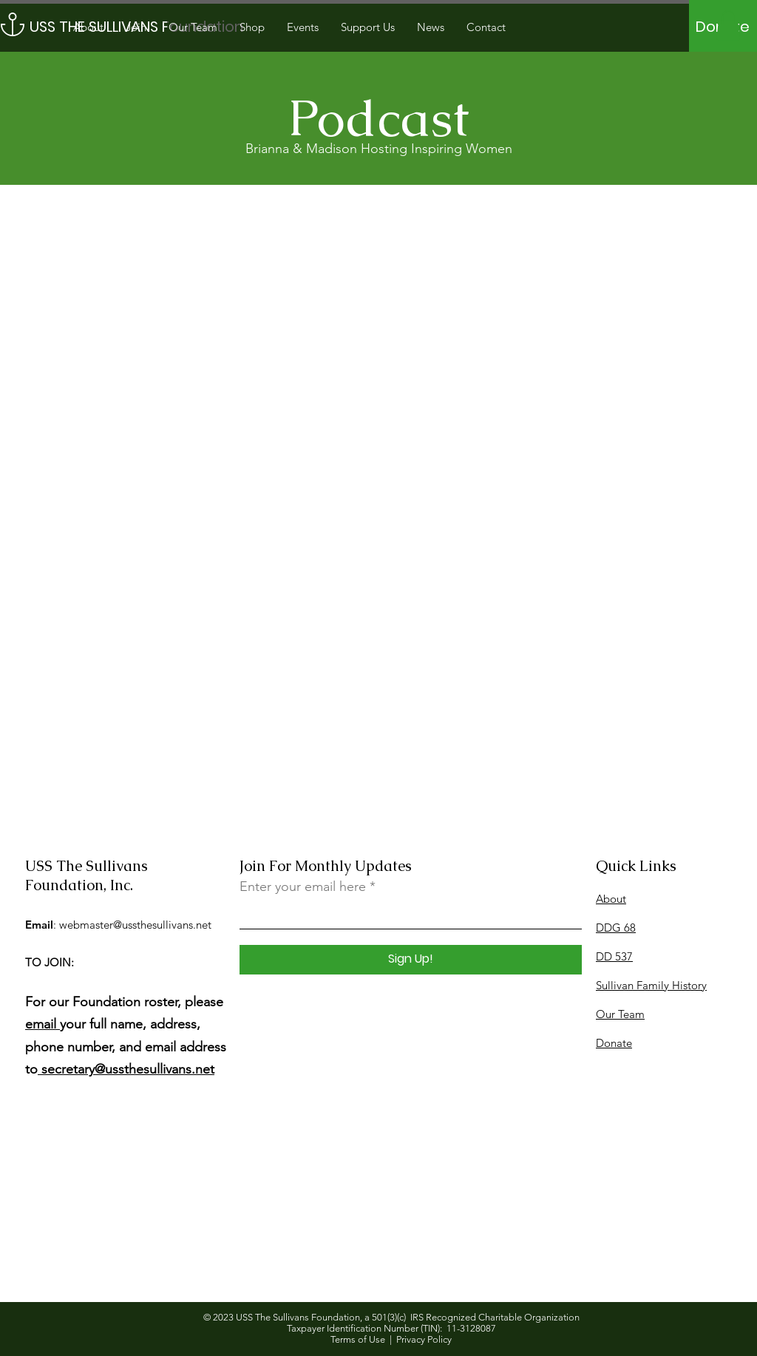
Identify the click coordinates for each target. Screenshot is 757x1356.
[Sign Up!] (411, 959)
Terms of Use (357, 1339)
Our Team (620, 1014)
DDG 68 (616, 928)
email (42, 1024)
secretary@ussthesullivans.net (126, 1069)
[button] (728, 25)
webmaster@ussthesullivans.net (135, 925)
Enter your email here (303, 886)
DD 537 (614, 956)
